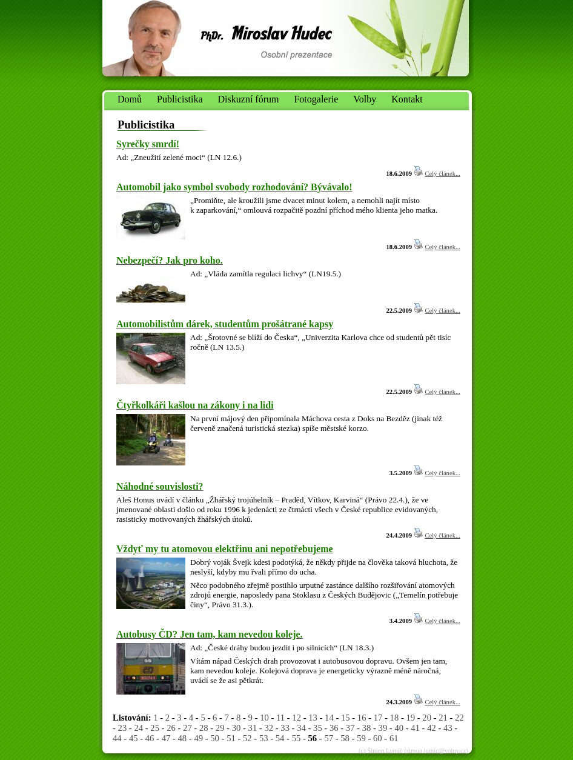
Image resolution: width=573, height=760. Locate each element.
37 (350, 728)
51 (231, 738)
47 (166, 738)
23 (122, 728)
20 (426, 717)
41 (415, 728)
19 (410, 717)
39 (383, 728)
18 (394, 717)
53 (263, 738)
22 (459, 717)
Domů (130, 99)
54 (280, 738)
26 (171, 728)
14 (329, 717)
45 (133, 738)
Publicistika (180, 99)
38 (366, 728)
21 (443, 717)
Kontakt (407, 99)
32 (268, 728)
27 (187, 728)
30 (236, 728)
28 (203, 728)
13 (312, 717)
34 (301, 728)
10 (264, 717)
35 (317, 728)
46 (149, 738)
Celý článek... (442, 173)
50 (214, 738)
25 (154, 728)
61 (394, 738)
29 (220, 728)
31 (252, 728)
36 (334, 728)
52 (247, 738)
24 (138, 728)
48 (182, 738)
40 (398, 728)
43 (447, 728)
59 (361, 738)
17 (378, 717)
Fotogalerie (316, 99)
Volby (364, 99)
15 (345, 717)
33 (285, 728)
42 (431, 728)
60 (377, 738)
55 (296, 738)
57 (328, 738)
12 (296, 717)
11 (280, 717)
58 (344, 738)
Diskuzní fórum (248, 99)
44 (117, 738)
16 (361, 717)
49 (198, 738)
